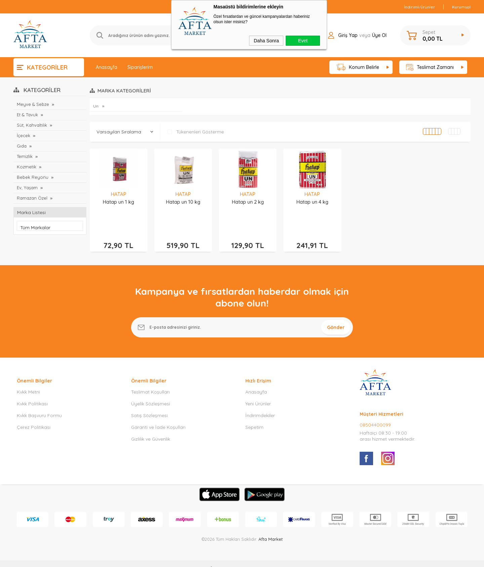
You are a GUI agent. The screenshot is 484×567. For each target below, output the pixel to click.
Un (96, 106)
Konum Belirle (357, 67)
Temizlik (25, 156)
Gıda (22, 146)
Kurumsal (461, 6)
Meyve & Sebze (33, 104)
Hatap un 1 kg (118, 202)
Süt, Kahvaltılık (32, 125)
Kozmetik (26, 166)
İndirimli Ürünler (419, 6)
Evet (303, 40)
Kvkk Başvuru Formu (39, 405)
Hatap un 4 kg (312, 202)
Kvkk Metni (28, 382)
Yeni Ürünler (258, 394)
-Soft (207, 558)
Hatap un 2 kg (248, 202)
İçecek (23, 135)
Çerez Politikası (33, 417)
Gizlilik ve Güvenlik (150, 429)
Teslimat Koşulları (150, 382)
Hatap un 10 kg (183, 202)
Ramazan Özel (32, 198)
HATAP (118, 194)
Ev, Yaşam (27, 187)
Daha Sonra (266, 40)
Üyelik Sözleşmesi (150, 394)
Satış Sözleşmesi (149, 405)
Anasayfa (106, 67)
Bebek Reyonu (32, 177)
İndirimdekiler (260, 405)
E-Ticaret (222, 558)
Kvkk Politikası (32, 394)
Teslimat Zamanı (430, 67)
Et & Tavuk (27, 114)
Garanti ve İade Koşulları (158, 417)
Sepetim (254, 417)
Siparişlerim (140, 67)
